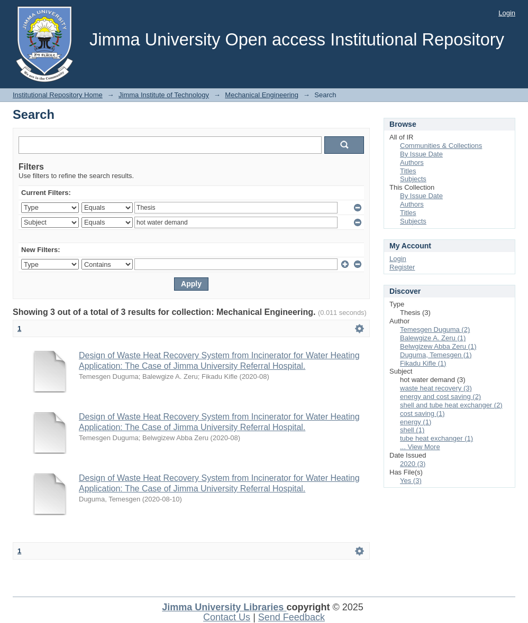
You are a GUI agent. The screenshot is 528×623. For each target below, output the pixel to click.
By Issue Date (421, 154)
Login (506, 13)
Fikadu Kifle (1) (423, 363)
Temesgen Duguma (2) (435, 329)
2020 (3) (412, 464)
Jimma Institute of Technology (164, 95)
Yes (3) (411, 481)
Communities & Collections (441, 146)
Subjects (413, 179)
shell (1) (412, 430)
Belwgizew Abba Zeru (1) (438, 346)
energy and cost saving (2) (440, 397)
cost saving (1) (422, 413)
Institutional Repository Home (58, 95)
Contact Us (226, 617)
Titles (408, 171)
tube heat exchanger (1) (436, 438)
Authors (412, 162)
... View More (420, 447)
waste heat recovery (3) (436, 388)
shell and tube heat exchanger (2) (451, 405)
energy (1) (415, 422)
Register (402, 267)
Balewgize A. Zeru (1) (433, 338)
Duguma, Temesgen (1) (436, 355)
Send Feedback (291, 617)
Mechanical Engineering (261, 95)
